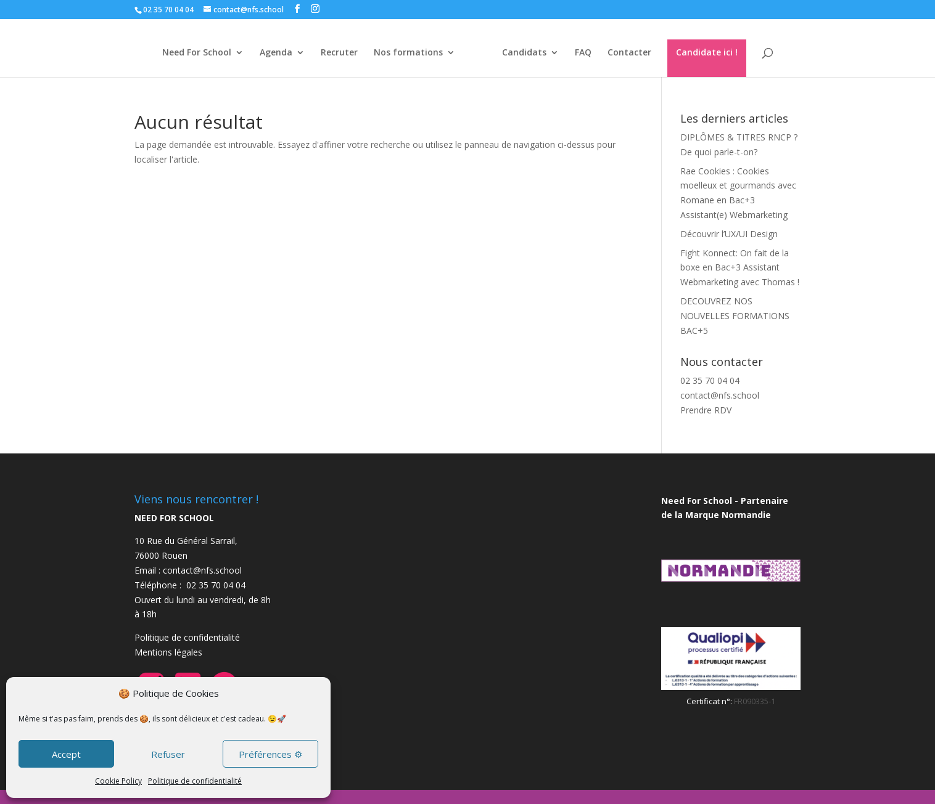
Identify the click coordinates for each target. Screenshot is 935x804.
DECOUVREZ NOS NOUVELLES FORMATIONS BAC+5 (734, 315)
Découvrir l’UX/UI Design (729, 234)
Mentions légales (168, 652)
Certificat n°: (710, 701)
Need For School (191, 53)
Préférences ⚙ (270, 754)
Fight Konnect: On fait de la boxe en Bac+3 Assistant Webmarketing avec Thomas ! (739, 267)
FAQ (588, 53)
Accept (66, 754)
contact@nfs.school (719, 395)
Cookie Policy (118, 781)
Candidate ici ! (712, 52)
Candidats (529, 53)
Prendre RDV (705, 410)
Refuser (168, 754)
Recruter (333, 53)
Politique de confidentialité (195, 781)
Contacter (634, 53)
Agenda (270, 53)
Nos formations (402, 53)
